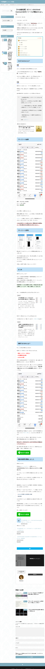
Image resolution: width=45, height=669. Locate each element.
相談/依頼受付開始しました (24, 55)
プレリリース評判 (22, 49)
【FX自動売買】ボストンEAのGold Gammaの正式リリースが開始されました (22, 4)
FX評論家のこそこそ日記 (7, 1)
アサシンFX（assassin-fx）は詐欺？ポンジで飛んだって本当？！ (36, 602)
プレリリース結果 (22, 46)
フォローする (35, 560)
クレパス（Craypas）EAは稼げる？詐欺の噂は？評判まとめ (35, 593)
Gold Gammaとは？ (22, 40)
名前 (17, 638)
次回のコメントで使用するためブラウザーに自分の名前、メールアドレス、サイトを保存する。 (29, 654)
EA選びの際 (36, 319)
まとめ (20, 51)
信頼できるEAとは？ (23, 53)
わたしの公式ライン (25, 466)
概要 (20, 42)
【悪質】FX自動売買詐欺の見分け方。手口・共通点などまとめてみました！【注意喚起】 (26, 326)
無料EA (5, 40)
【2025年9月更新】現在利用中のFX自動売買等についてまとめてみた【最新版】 (10, 56)
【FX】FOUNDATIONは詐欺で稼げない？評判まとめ (36, 610)
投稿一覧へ (35, 574)
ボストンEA (25, 432)
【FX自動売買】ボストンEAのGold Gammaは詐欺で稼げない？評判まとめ (26, 299)
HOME (3, 4)
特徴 (20, 44)
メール (17, 643)
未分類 (7, 4)
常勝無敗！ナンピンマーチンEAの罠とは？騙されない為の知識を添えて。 (10, 66)
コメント (18, 626)
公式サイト (26, 119)
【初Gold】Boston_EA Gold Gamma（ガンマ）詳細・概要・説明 (26, 127)
